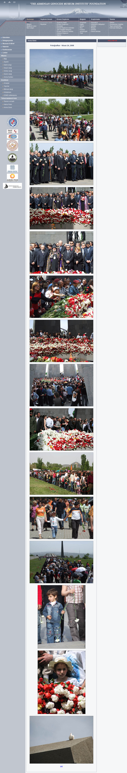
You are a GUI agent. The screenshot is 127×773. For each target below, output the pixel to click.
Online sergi (8, 71)
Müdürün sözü (31, 26)
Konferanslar (7, 50)
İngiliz (82, 24)
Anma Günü (8, 107)
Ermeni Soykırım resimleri (65, 28)
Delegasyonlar (8, 40)
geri (61, 766)
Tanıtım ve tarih (9, 101)
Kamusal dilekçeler (116, 28)
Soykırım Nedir (62, 22)
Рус (121, 6)
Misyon (29, 24)
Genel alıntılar (95, 31)
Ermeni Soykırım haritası (65, 31)
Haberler (6, 47)
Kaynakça (94, 22)
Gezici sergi (8, 74)
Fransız (82, 30)
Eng (124, 1)
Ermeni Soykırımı (62, 24)
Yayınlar (6, 86)
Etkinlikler (6, 37)
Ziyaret (6, 62)
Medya (93, 28)
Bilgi (5, 59)
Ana (28, 22)
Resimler (43, 24)
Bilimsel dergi (9, 89)
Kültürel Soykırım (62, 33)
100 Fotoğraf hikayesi (64, 30)
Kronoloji (60, 26)
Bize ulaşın (30, 28)
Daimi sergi (7, 65)
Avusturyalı (83, 31)
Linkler (5, 53)
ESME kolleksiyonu (10, 95)
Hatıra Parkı (8, 104)
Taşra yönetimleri (115, 26)
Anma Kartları (9, 77)
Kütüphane (7, 92)
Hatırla (59, 35)
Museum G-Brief (8, 43)
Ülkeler (112, 22)
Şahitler (93, 26)
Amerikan (83, 22)
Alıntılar (93, 30)
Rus (81, 28)
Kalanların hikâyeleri (98, 24)
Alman (82, 26)
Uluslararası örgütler (116, 24)
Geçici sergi (8, 68)
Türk (81, 33)
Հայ (124, 3)
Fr (125, 6)
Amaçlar (6, 83)
